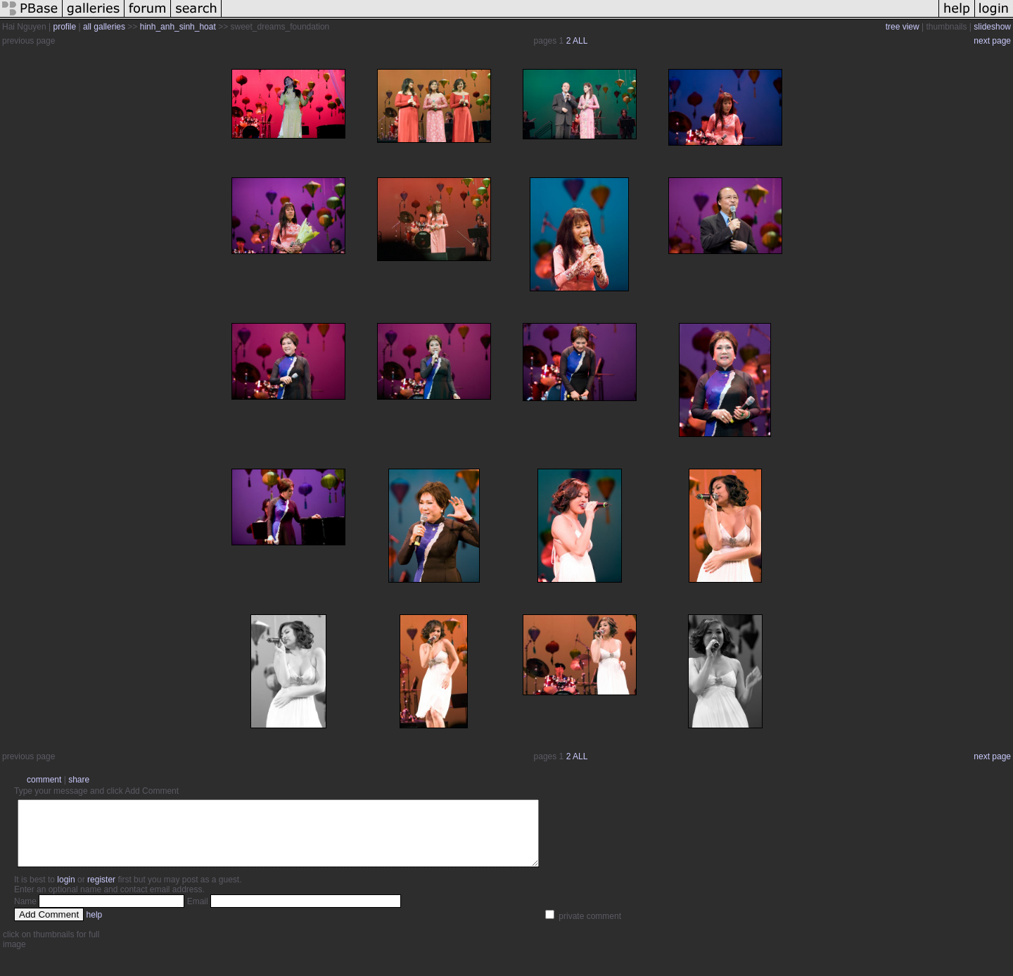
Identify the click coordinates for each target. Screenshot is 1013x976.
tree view (902, 27)
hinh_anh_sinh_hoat (178, 27)
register (101, 892)
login (66, 892)
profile (65, 27)
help (95, 927)
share (78, 780)
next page (992, 41)
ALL (580, 41)
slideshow (992, 27)
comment (44, 780)
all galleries (104, 27)
